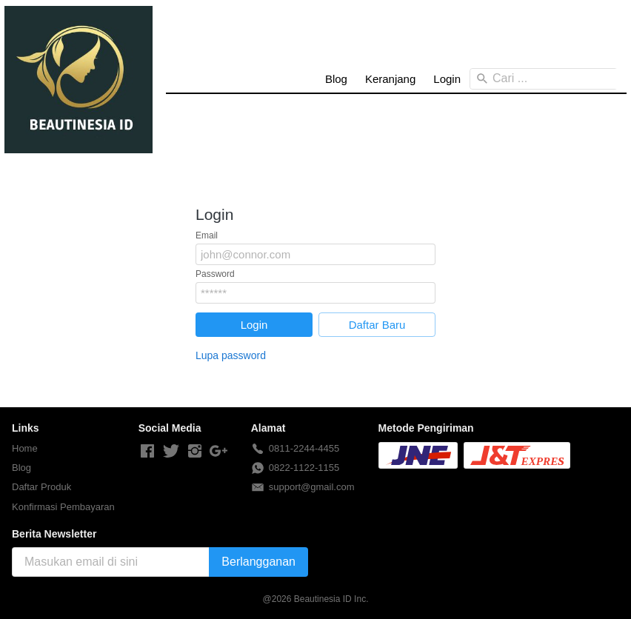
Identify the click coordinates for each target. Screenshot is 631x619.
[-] (147, 451)
